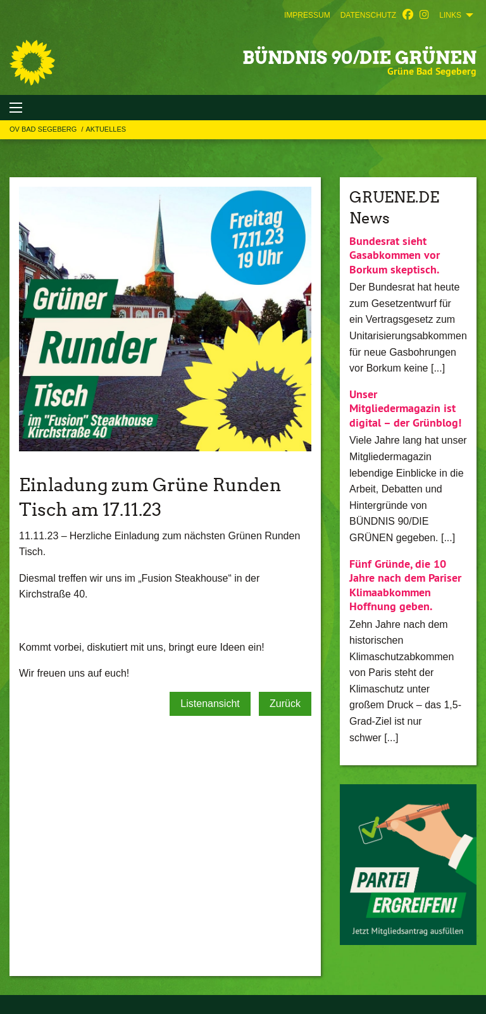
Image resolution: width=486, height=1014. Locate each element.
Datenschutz (368, 15)
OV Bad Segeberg (43, 129)
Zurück (285, 703)
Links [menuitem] (450, 15)
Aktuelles (105, 129)
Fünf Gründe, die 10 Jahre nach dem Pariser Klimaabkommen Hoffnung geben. (405, 585)
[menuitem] (307, 15)
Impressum (307, 15)
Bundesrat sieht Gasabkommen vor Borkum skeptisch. (394, 255)
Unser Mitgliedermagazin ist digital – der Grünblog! (405, 408)
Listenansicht (209, 703)
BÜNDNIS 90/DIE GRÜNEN (359, 57)
